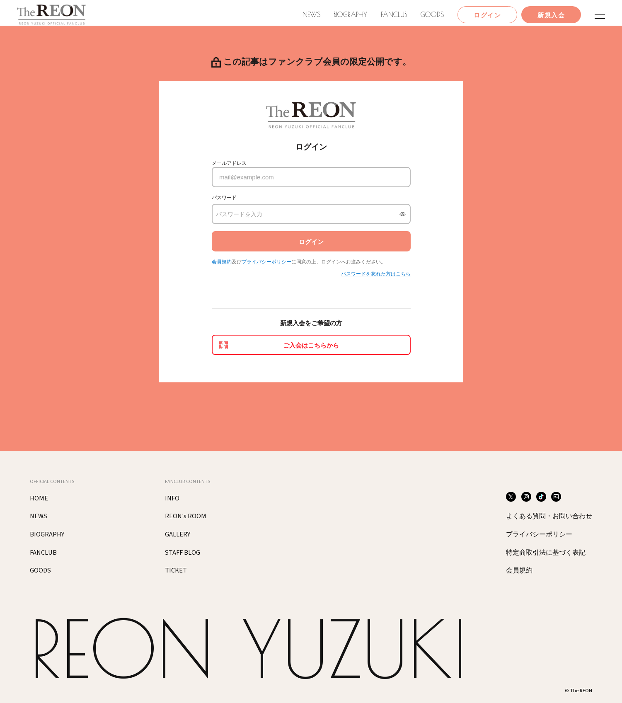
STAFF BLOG (182, 553)
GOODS (432, 14)
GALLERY (177, 534)
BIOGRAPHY (350, 14)
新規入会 (551, 15)
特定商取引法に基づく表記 (546, 553)
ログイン (487, 15)
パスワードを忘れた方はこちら (376, 274)
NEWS (311, 14)
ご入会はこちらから (311, 345)
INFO (172, 498)
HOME (39, 498)
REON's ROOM (185, 516)
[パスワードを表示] (402, 214)
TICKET (176, 570)
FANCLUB (394, 14)
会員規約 (222, 262)
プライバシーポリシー (266, 262)
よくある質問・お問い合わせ (549, 516)
